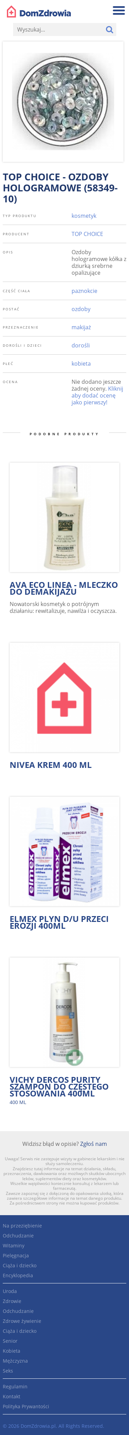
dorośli (81, 345)
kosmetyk (84, 216)
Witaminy (13, 1245)
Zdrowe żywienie (22, 1321)
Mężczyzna (15, 1360)
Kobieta (11, 1351)
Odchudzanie (18, 1235)
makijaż (81, 327)
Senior (10, 1341)
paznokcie (84, 291)
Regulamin (15, 1386)
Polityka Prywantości (26, 1406)
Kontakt (11, 1396)
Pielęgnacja (16, 1255)
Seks (8, 1370)
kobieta (81, 363)
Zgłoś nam (93, 1144)
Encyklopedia (18, 1275)
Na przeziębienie (22, 1225)
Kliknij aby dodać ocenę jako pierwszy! (97, 395)
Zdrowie (12, 1301)
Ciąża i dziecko (19, 1265)
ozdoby (81, 309)
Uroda (10, 1291)
